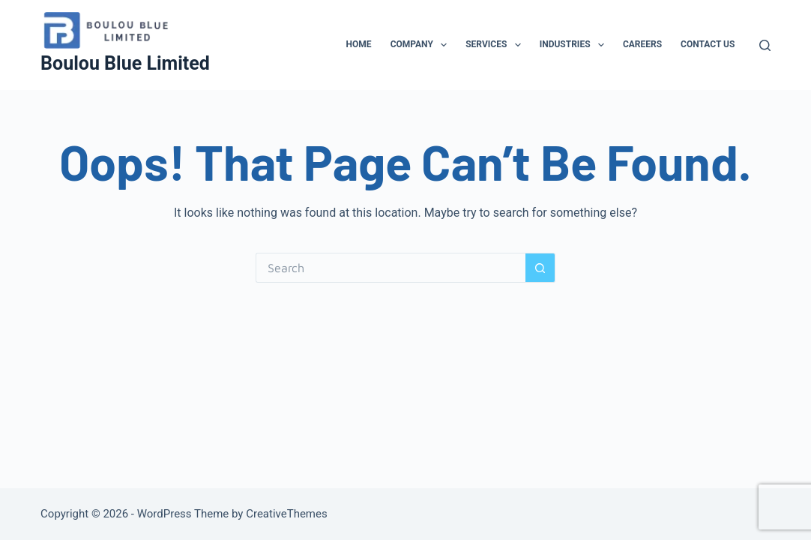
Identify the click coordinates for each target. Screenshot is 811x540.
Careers (642, 44)
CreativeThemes (287, 513)
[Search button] (540, 268)
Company (422, 45)
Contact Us (708, 44)
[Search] (765, 45)
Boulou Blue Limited (125, 63)
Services (495, 45)
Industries (575, 45)
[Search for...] (390, 268)
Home (359, 44)
